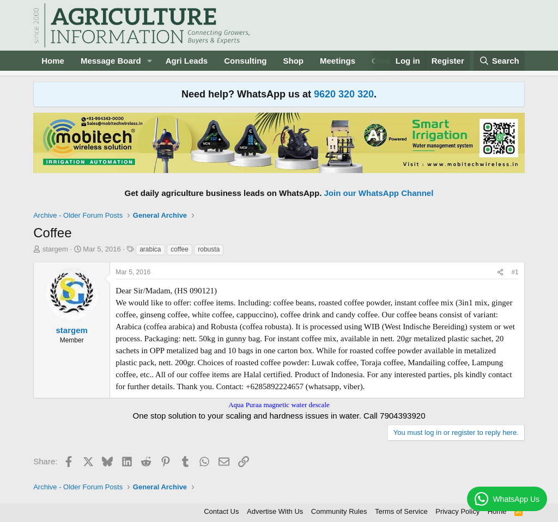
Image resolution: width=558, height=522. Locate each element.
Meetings (337, 60)
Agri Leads (187, 60)
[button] (149, 61)
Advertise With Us (275, 511)
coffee (179, 249)
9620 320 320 (344, 94)
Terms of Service (401, 511)
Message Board (111, 60)
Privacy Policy (457, 511)
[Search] (499, 61)
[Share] (500, 272)
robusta (209, 249)
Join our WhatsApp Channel (379, 193)
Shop (293, 60)
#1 (514, 272)
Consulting (245, 60)
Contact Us (221, 511)
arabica (150, 249)
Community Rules (339, 511)
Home (52, 60)
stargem (55, 249)
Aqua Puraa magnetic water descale (279, 405)
